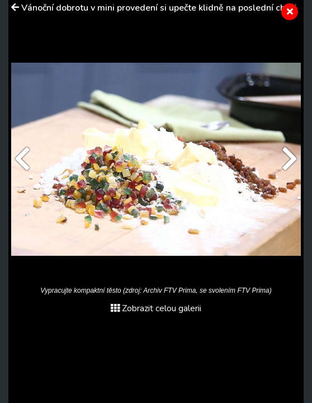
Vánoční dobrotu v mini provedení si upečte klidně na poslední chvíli (159, 8)
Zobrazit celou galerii (156, 308)
